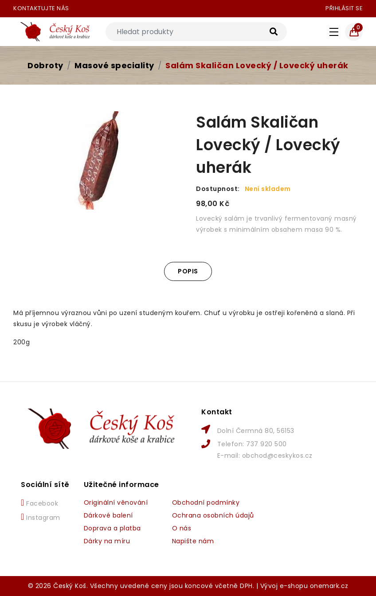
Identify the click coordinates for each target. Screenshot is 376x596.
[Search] (196, 32)
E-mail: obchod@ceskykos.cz (265, 455)
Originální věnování (116, 502)
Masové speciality (114, 65)
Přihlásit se (344, 8)
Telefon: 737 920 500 (252, 444)
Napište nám (193, 541)
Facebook (39, 503)
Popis (188, 271)
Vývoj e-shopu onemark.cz (304, 585)
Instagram (40, 517)
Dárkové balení (108, 515)
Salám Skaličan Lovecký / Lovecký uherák (257, 65)
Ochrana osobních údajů (213, 515)
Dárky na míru (107, 541)
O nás (182, 528)
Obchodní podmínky (206, 502)
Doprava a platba (112, 528)
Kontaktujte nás (41, 8)
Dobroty (45, 65)
